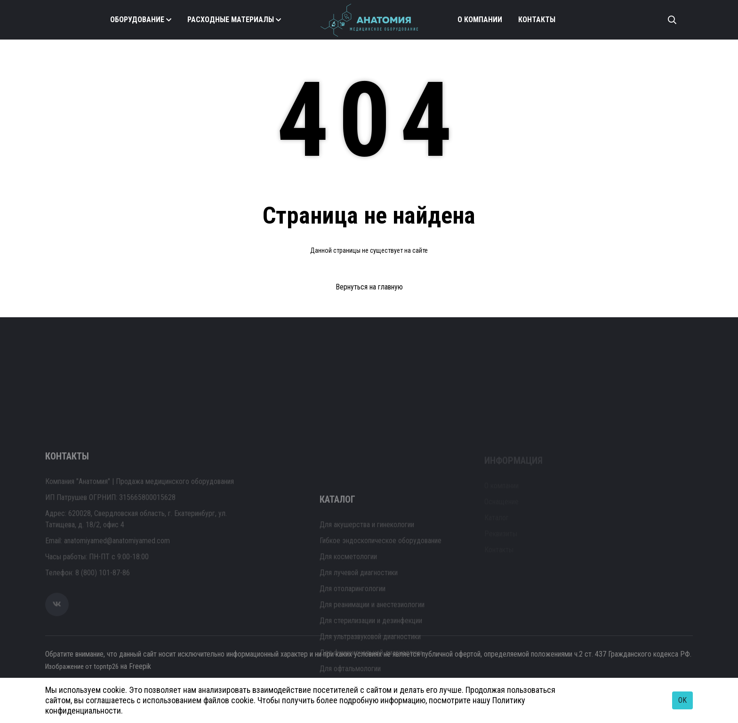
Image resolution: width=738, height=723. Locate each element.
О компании (479, 19)
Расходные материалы (230, 19)
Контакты (536, 19)
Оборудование (137, 19)
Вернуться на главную (369, 286)
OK (682, 700)
